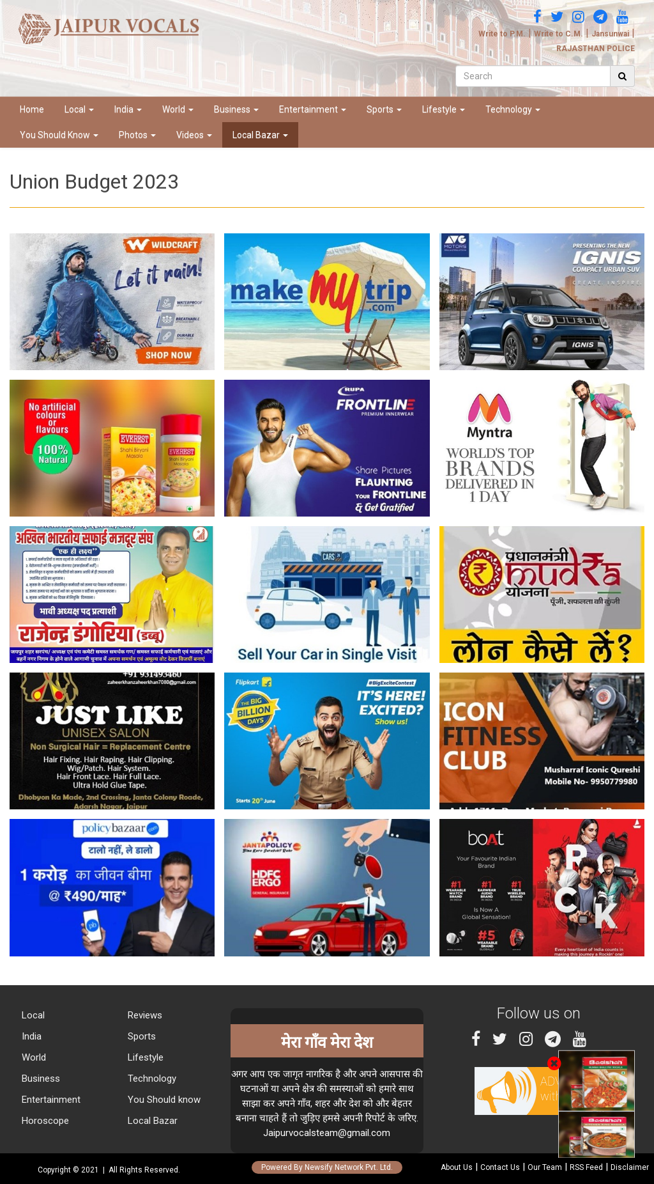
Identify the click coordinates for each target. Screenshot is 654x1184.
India (128, 109)
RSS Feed (586, 1167)
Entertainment (312, 109)
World (178, 109)
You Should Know (59, 135)
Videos (194, 135)
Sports (384, 109)
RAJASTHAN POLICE (595, 48)
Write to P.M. (502, 33)
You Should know (163, 1099)
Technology (512, 109)
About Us (457, 1167)
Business (236, 109)
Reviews (143, 1015)
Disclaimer (630, 1167)
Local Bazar (260, 135)
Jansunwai (610, 33)
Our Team (545, 1167)
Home (32, 109)
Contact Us (500, 1167)
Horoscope (44, 1120)
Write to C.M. (558, 33)
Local (79, 109)
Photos (137, 135)
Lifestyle (443, 109)
